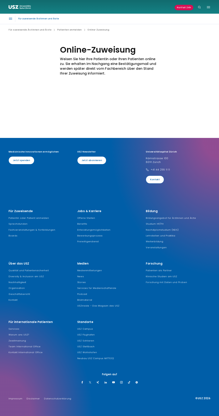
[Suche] (199, 7)
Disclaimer (33, 398)
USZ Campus (85, 329)
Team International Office (25, 346)
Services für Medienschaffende (96, 288)
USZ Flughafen (86, 334)
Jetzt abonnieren (92, 160)
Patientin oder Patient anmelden (29, 218)
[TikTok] (129, 382)
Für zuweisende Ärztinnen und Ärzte (30, 29)
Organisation (17, 288)
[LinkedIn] (105, 382)
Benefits (82, 223)
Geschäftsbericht (19, 294)
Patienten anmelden (69, 29)
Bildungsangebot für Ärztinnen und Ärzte (171, 218)
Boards (13, 235)
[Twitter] (90, 382)
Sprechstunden (18, 223)
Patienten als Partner (159, 270)
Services (14, 329)
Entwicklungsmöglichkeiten (94, 229)
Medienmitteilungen (89, 270)
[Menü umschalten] (208, 7)
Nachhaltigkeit (17, 282)
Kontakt (155, 179)
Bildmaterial (84, 300)
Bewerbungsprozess (90, 235)
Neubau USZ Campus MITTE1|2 (95, 358)
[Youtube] (113, 382)
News (80, 276)
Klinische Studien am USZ (161, 276)
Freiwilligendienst (88, 241)
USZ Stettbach (86, 346)
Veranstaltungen (156, 247)
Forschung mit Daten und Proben (166, 282)
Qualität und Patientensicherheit (29, 270)
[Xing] (97, 382)
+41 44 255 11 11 (160, 169)
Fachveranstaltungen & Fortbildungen (32, 229)
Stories (81, 282)
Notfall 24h (184, 7)
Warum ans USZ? (19, 334)
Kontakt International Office (25, 352)
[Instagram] (121, 382)
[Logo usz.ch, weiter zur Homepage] (20, 7)
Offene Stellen (86, 218)
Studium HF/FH (154, 223)
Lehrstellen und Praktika (160, 235)
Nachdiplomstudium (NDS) (162, 229)
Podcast (82, 294)
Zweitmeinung (17, 340)
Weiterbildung (154, 241)
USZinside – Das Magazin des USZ (98, 305)
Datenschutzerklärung (57, 398)
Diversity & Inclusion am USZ (26, 276)
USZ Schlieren (85, 340)
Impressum (15, 398)
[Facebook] (82, 382)
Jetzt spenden (21, 160)
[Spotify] (136, 382)
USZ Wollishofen (87, 352)
